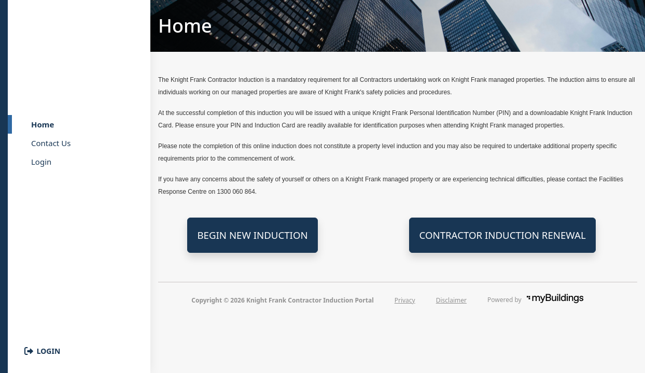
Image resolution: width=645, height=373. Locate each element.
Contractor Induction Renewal (502, 234)
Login (49, 351)
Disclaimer (451, 300)
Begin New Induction (252, 234)
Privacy (405, 300)
